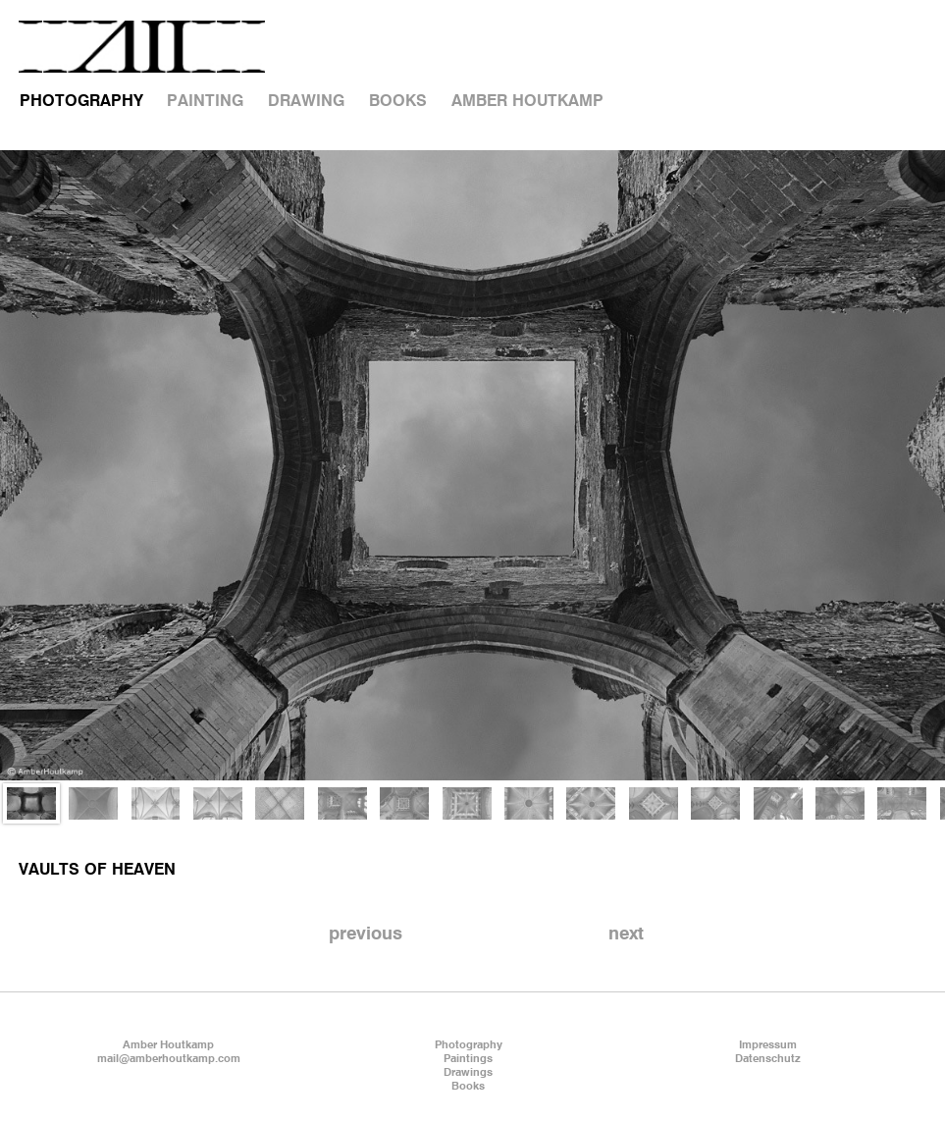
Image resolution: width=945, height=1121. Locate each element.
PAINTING (205, 102)
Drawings (468, 1073)
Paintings (468, 1059)
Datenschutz (768, 1059)
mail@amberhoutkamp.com (168, 1059)
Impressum (768, 1045)
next (626, 934)
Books (468, 1087)
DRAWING (306, 102)
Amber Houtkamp (168, 1045)
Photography (468, 1045)
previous (365, 934)
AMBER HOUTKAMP (527, 102)
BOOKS (398, 102)
